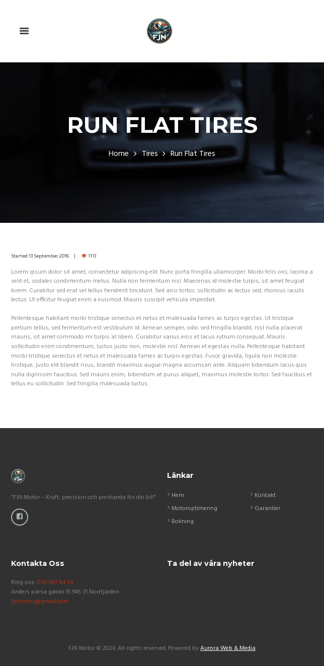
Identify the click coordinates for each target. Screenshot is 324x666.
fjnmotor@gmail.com (40, 602)
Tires (150, 154)
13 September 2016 (49, 256)
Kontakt (265, 495)
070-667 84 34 (55, 582)
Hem (178, 495)
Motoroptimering (194, 509)
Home (119, 154)
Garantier (267, 509)
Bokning (183, 522)
